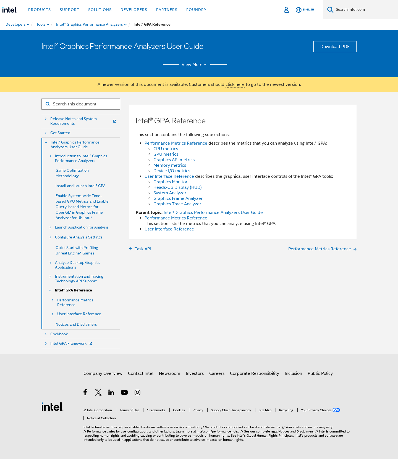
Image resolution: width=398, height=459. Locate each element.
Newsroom (169, 373)
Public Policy (320, 373)
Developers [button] (134, 9)
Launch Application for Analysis (82, 227)
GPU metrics (165, 154)
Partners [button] (166, 9)
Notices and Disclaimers (76, 324)
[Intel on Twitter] (98, 393)
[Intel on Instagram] (137, 393)
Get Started (60, 133)
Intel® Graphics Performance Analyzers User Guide (75, 144)
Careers (216, 373)
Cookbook (59, 334)
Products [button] (39, 9)
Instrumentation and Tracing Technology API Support (79, 278)
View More (195, 64)
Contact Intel (140, 373)
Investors (195, 373)
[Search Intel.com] (366, 9)
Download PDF (335, 46)
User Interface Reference (79, 314)
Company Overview (102, 373)
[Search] (330, 9)
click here (235, 84)
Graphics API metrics (174, 160)
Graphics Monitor (170, 182)
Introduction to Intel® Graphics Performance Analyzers (81, 158)
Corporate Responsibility (254, 373)
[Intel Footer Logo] (52, 406)
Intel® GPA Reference (73, 290)
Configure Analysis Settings (79, 237)
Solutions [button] (100, 9)
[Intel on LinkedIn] (111, 393)
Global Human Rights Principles (270, 435)
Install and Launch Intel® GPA (81, 185)
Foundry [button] (196, 9)
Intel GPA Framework (71, 343)
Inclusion (293, 373)
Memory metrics (169, 165)
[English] (304, 9)
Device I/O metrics (171, 171)
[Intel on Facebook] (85, 393)
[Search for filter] (80, 104)
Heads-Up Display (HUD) (177, 187)
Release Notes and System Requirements (83, 121)
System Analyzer (169, 193)
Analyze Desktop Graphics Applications (77, 265)
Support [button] (69, 9)
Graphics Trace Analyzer (177, 204)
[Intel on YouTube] (125, 393)
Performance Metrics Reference (75, 302)
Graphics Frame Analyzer (178, 198)
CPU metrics (165, 149)
